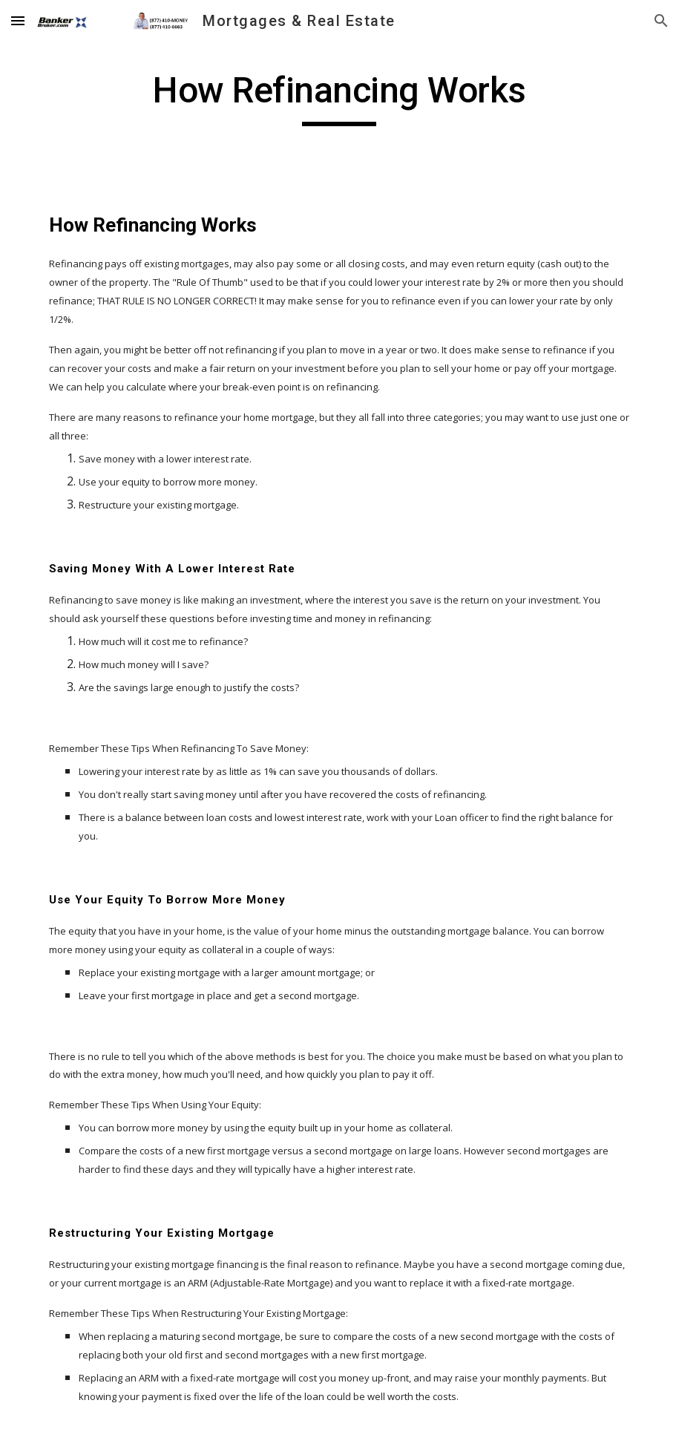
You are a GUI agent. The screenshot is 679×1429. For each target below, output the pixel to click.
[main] (340, 97)
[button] (18, 20)
